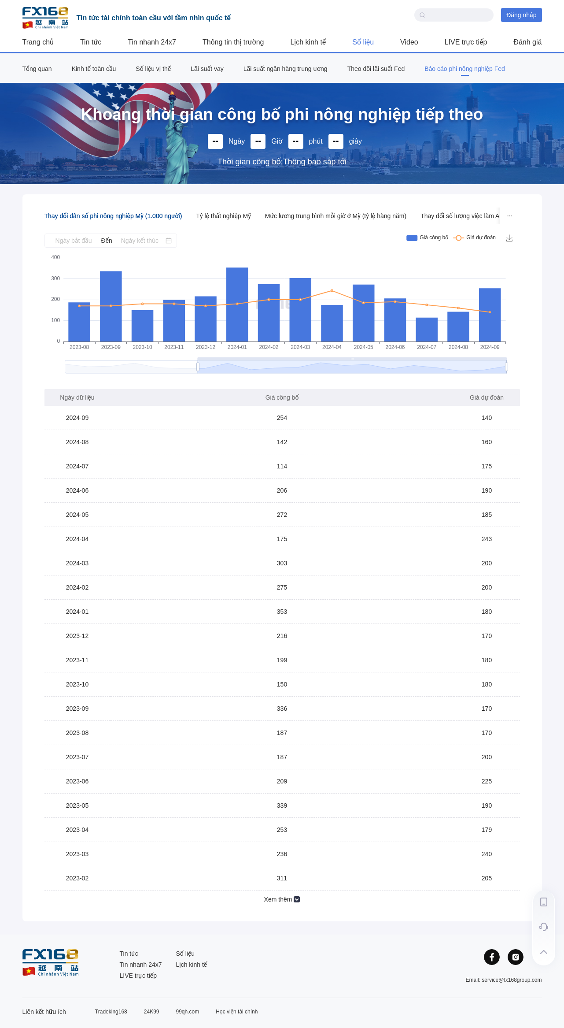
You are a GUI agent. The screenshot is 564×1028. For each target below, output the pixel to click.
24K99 (151, 1012)
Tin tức (90, 42)
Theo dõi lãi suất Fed (376, 68)
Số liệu (363, 42)
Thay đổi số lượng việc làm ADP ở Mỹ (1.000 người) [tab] (490, 215)
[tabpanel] (282, 569)
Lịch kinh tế (308, 42)
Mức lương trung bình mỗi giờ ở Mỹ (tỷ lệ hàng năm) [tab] (335, 215)
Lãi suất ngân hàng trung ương (285, 68)
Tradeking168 (111, 1012)
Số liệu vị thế (153, 68)
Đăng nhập (521, 15)
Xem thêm (282, 899)
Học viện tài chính (237, 1012)
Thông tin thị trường (233, 42)
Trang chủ (38, 42)
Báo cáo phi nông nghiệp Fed (464, 69)
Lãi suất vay (207, 68)
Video (409, 42)
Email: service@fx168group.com (504, 980)
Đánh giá (527, 42)
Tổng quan (37, 68)
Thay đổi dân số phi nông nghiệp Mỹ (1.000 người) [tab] (113, 215)
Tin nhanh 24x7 (152, 42)
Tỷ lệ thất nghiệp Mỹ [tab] (223, 215)
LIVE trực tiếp (466, 42)
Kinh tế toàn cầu (94, 68)
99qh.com (187, 1012)
